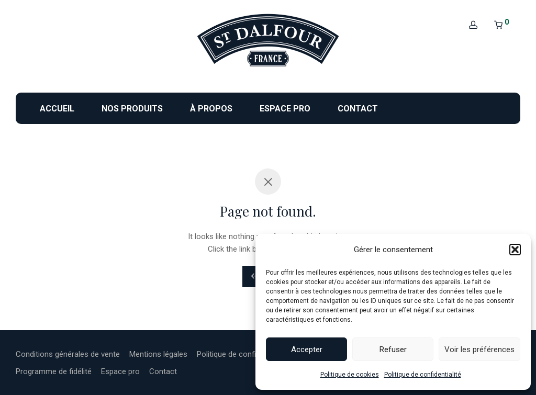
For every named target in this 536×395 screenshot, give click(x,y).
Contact (358, 109)
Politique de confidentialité (422, 374)
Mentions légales (158, 354)
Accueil (57, 109)
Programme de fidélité (54, 371)
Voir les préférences (479, 349)
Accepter (306, 349)
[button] (515, 249)
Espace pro (285, 109)
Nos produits (132, 109)
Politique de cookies (349, 374)
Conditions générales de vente (68, 354)
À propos (211, 109)
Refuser (393, 349)
